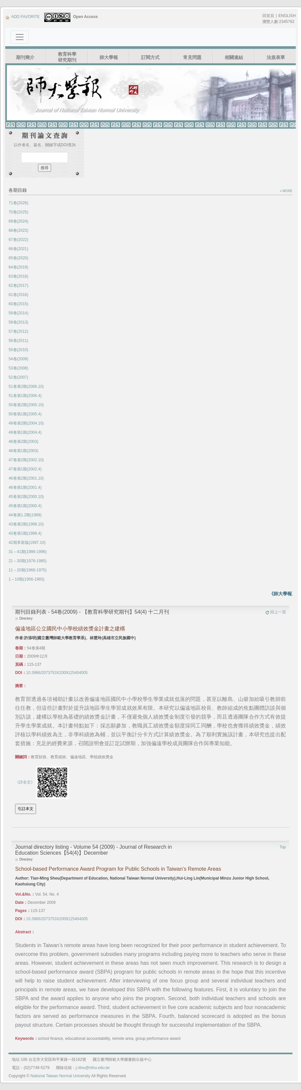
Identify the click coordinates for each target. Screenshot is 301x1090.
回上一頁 (275, 612)
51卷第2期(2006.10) (26, 386)
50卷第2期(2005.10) (26, 405)
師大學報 (109, 57)
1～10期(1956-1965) (26, 579)
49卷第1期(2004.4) (25, 432)
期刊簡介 (25, 57)
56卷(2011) (18, 340)
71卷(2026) (18, 203)
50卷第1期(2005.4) (25, 414)
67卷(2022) (18, 239)
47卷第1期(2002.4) (25, 469)
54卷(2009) (18, 359)
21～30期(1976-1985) (28, 561)
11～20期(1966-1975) (28, 570)
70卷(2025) (18, 212)
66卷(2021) (18, 249)
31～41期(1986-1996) (28, 551)
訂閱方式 (150, 57)
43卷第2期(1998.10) (26, 524)
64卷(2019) (18, 267)
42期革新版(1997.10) (27, 542)
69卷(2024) (18, 221)
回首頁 (268, 15)
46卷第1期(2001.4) (25, 487)
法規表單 (276, 57)
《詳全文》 (25, 782)
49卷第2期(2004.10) (26, 423)
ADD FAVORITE (22, 16)
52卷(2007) (18, 377)
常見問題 (192, 57)
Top (282, 847)
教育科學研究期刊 (67, 57)
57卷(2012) (18, 331)
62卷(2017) (18, 285)
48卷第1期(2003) (23, 450)
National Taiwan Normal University (60, 1076)
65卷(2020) (18, 258)
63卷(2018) (18, 276)
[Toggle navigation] (19, 37)
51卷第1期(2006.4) (25, 395)
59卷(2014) (18, 313)
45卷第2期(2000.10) (26, 496)
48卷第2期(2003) (23, 441)
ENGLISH (287, 15)
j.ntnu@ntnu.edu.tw (93, 1067)
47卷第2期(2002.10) (26, 460)
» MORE (286, 191)
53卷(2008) (18, 368)
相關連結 (234, 57)
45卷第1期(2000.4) (25, 506)
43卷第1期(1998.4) (25, 533)
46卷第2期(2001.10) (26, 478)
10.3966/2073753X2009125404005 (57, 672)
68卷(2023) (18, 230)
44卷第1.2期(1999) (25, 515)
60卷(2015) (18, 304)
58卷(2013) (18, 322)
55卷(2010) (18, 349)
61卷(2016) (18, 294)
